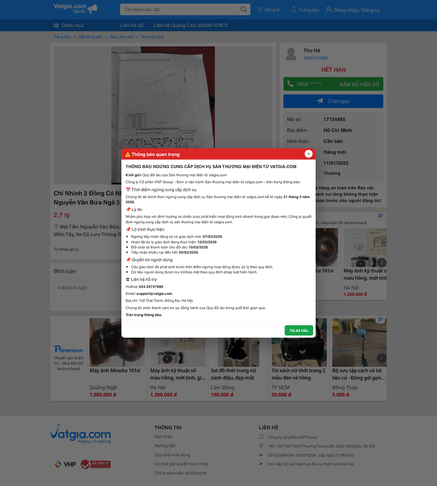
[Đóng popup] (309, 154)
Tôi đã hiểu (299, 330)
